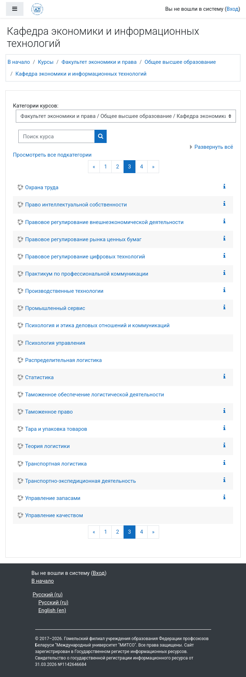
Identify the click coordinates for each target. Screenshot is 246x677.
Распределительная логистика (63, 360)
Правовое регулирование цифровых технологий (85, 256)
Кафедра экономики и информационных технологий (81, 74)
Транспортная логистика (56, 464)
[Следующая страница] (153, 166)
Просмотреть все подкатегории (52, 155)
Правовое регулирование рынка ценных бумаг (83, 239)
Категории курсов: (36, 105)
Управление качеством (54, 515)
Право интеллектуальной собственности (76, 204)
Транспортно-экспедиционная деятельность (80, 481)
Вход (232, 9)
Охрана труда (42, 187)
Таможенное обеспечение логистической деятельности (94, 394)
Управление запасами (52, 498)
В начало (19, 62)
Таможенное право (49, 412)
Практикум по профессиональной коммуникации (86, 274)
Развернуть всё (214, 147)
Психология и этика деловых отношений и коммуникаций (97, 325)
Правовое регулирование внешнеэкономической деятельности (104, 222)
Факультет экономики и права (98, 62)
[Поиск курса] (56, 136)
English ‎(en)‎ (52, 610)
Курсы (46, 62)
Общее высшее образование (180, 62)
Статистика (39, 377)
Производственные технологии (64, 291)
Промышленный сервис (55, 308)
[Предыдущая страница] (94, 166)
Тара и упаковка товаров (56, 429)
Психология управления (55, 343)
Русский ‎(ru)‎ (48, 594)
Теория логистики (47, 446)
